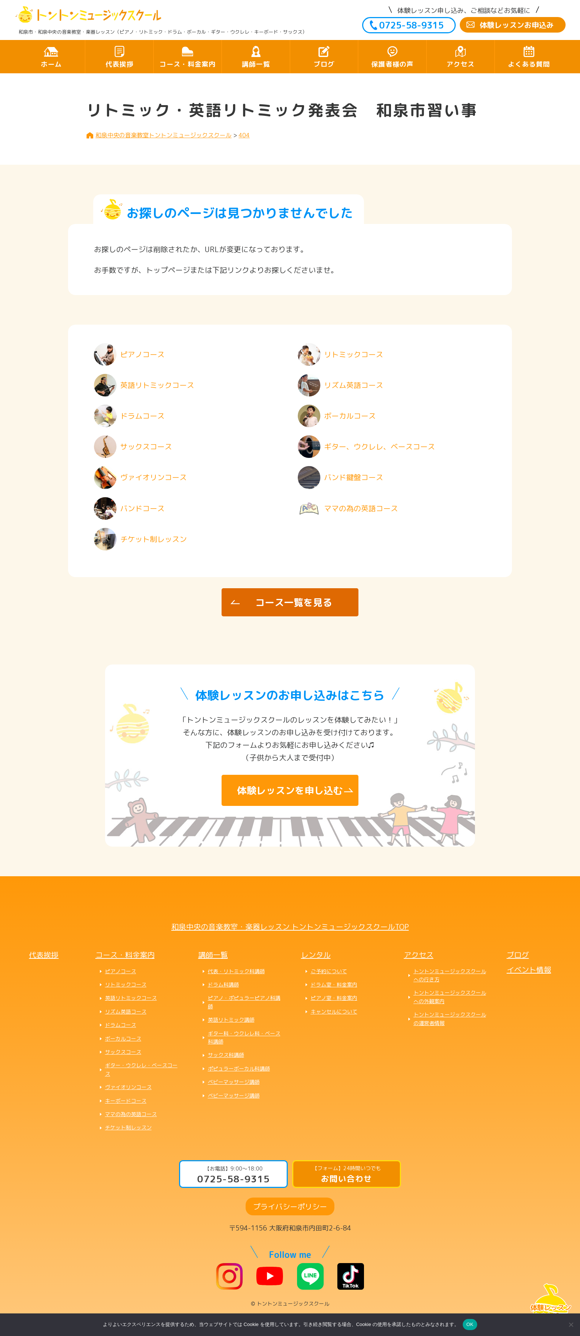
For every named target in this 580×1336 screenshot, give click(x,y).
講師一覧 (256, 64)
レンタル (316, 955)
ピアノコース (120, 971)
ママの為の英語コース (131, 1114)
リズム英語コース (125, 1011)
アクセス (460, 64)
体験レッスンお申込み (517, 25)
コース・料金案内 (187, 64)
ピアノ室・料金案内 (334, 997)
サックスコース (123, 1051)
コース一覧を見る (293, 602)
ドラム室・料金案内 (334, 984)
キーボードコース (125, 1100)
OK (469, 1324)
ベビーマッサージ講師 (234, 1081)
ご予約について (329, 971)
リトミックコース (125, 984)
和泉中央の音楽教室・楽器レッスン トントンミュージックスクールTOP (290, 926)
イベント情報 (529, 969)
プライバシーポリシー (290, 1206)
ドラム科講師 (223, 984)
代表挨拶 (119, 64)
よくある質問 (529, 64)
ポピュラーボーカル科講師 (239, 1068)
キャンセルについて (334, 1011)
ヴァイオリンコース (128, 1087)
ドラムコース (120, 1024)
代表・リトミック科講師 (236, 971)
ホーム (51, 64)
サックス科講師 (226, 1054)
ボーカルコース (123, 1038)
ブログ (324, 64)
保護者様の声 (392, 64)
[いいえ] (570, 1324)
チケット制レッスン (128, 1127)
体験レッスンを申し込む (290, 790)
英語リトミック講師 (231, 1019)
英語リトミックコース (131, 997)
